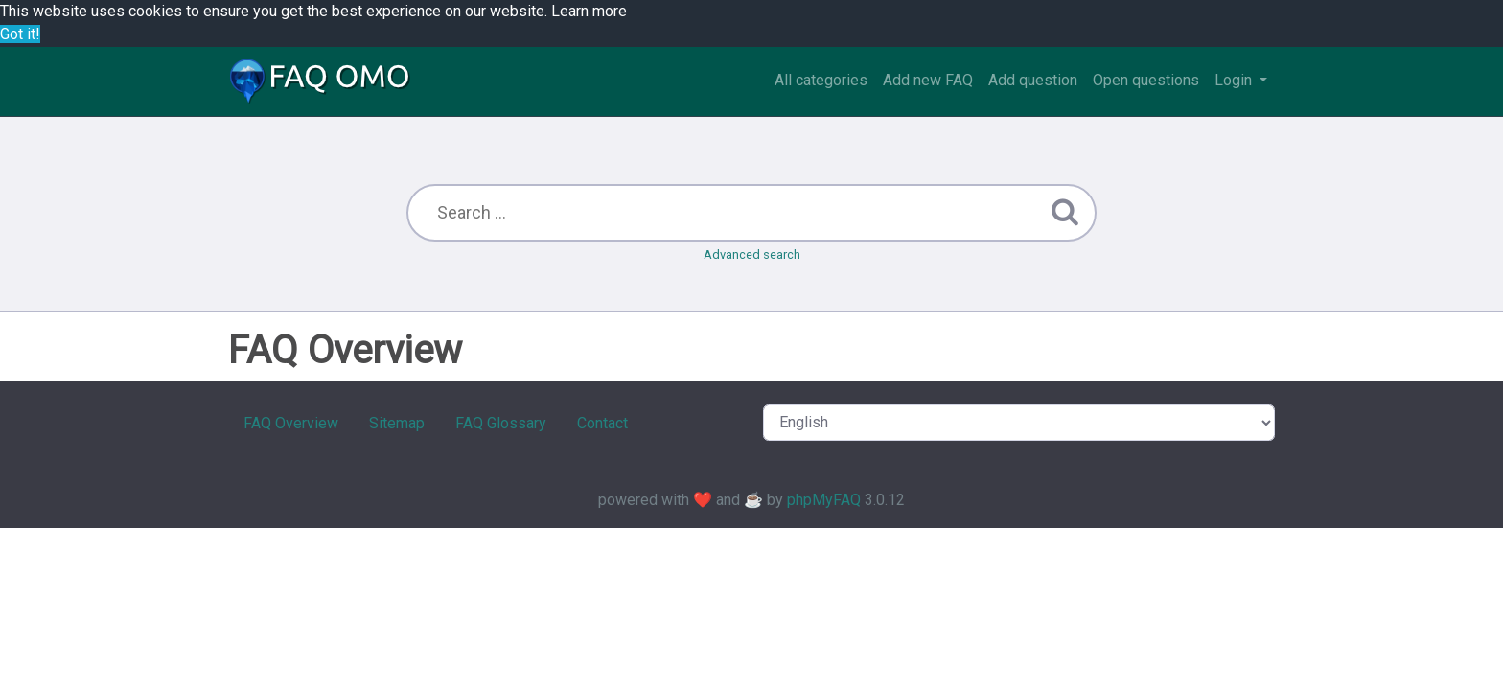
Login (1235, 80)
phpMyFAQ (824, 500)
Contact (602, 423)
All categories (821, 80)
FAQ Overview (290, 423)
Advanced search (752, 254)
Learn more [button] (589, 11)
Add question (1032, 80)
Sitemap (397, 423)
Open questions (1146, 80)
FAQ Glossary (500, 423)
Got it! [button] (20, 34)
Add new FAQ (928, 80)
